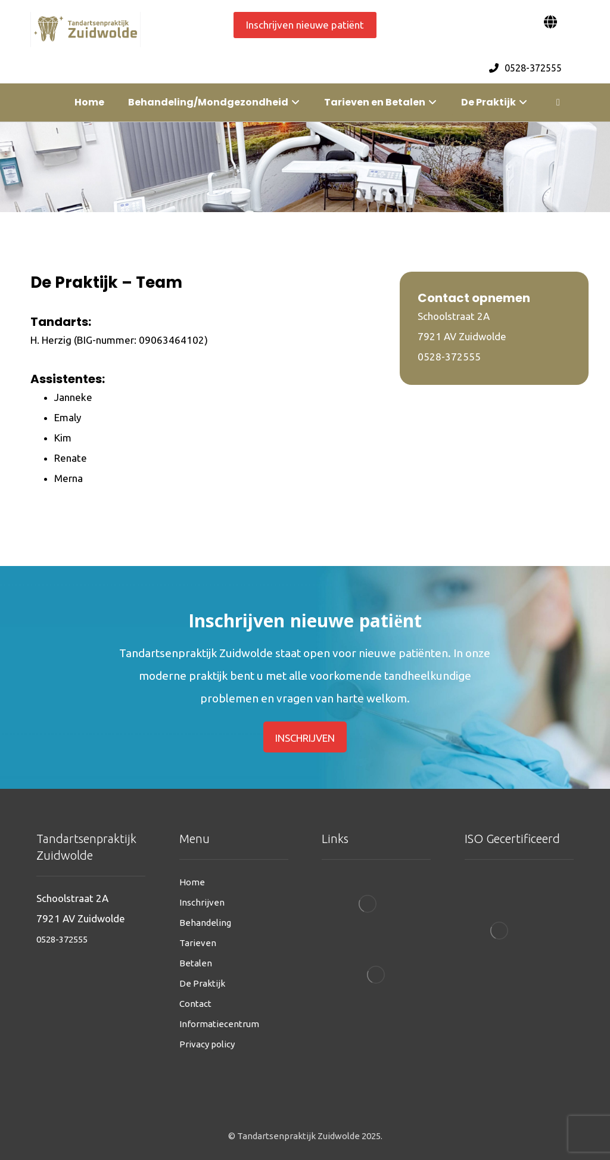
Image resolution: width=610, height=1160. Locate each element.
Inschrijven (202, 902)
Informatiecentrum (219, 1024)
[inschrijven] (305, 736)
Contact (195, 1004)
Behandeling (205, 923)
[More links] (558, 102)
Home (192, 882)
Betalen (195, 963)
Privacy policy (207, 1044)
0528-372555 (62, 939)
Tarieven (197, 943)
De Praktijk (202, 983)
